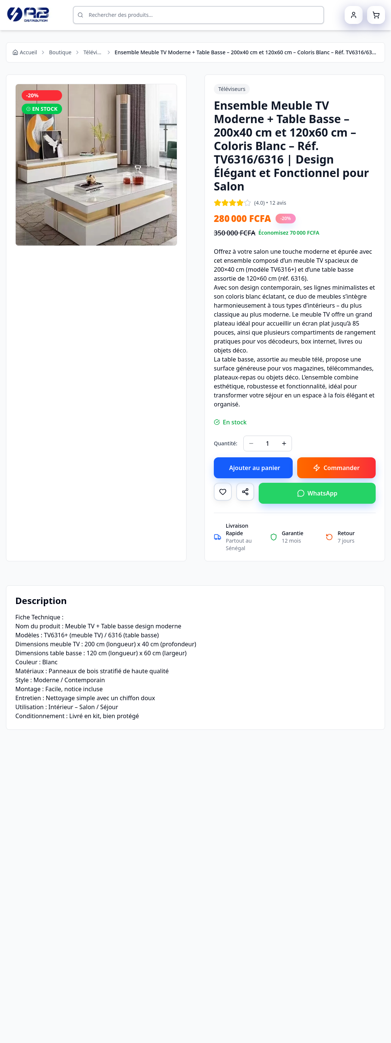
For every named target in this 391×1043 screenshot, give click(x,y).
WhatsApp (317, 493)
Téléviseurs (92, 52)
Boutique (60, 52)
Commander (336, 468)
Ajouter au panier (254, 468)
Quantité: (225, 443)
